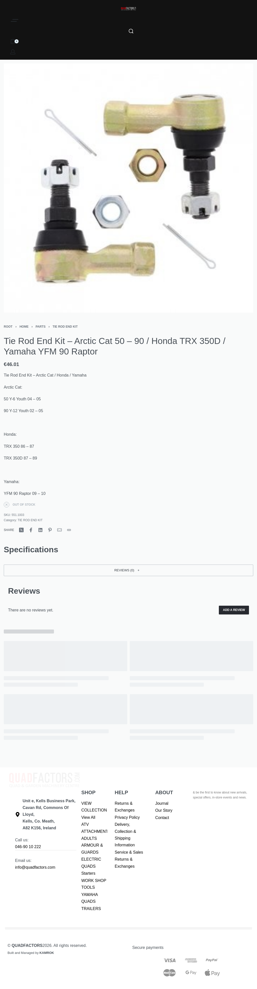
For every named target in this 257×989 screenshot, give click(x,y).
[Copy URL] (69, 530)
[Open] (14, 20)
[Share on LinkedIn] (40, 530)
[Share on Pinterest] (50, 530)
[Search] (131, 31)
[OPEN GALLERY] (128, 188)
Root (8, 326)
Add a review (234, 610)
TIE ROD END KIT (65, 326)
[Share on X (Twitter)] (21, 530)
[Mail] (59, 530)
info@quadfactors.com (35, 867)
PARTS (41, 326)
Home (24, 326)
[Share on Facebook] (31, 530)
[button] (128, 570)
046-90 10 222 (28, 847)
